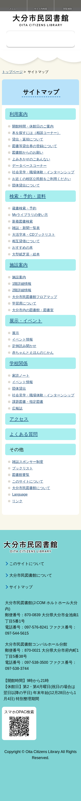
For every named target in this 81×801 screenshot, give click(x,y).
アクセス (19, 418)
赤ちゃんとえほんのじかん (33, 352)
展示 (15, 333)
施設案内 (19, 264)
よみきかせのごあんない (31, 159)
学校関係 (19, 363)
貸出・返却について (27, 139)
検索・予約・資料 (28, 196)
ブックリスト (22, 468)
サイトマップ (21, 587)
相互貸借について (26, 241)
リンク (17, 501)
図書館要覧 (20, 475)
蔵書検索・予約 (24, 208)
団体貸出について (26, 185)
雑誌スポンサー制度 (27, 462)
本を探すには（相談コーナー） (36, 133)
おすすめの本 (22, 247)
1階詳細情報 (21, 284)
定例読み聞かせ (24, 346)
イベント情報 (22, 339)
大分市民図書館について (31, 488)
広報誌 (17, 408)
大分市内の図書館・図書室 (33, 310)
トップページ (12, 72)
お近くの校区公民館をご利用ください (41, 179)
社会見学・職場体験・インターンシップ (43, 172)
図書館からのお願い (27, 152)
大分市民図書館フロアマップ (34, 297)
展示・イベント (26, 320)
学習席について (24, 303)
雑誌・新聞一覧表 (26, 228)
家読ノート (20, 375)
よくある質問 (24, 434)
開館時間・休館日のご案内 (33, 126)
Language (19, 494)
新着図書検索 (22, 221)
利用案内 (19, 114)
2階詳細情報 (21, 290)
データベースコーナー (29, 166)
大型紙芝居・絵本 (26, 254)
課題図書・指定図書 (27, 402)
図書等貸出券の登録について (34, 146)
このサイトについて (27, 481)
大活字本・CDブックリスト (33, 234)
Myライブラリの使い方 (30, 215)
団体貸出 (19, 388)
